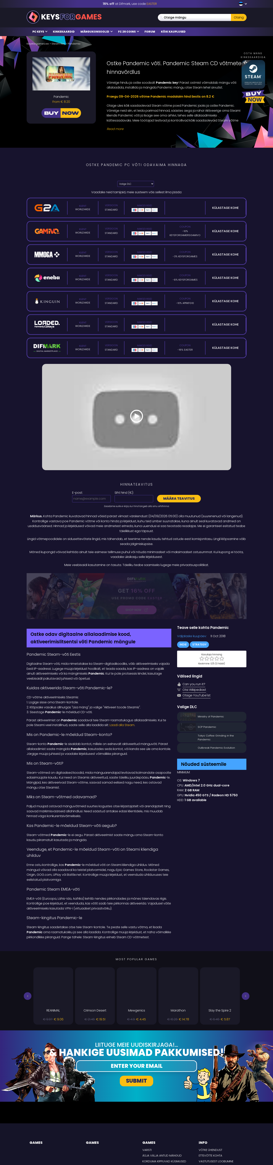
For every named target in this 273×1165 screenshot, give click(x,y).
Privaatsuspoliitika (213, 1126)
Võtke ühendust (210, 1109)
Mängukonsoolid (96, 32)
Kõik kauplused (173, 32)
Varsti (147, 1109)
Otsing (239, 17)
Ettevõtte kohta (210, 1115)
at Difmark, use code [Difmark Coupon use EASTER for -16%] (130, 4)
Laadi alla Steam (122, 684)
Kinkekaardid (64, 32)
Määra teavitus (179, 498)
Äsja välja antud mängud (162, 1115)
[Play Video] (136, 417)
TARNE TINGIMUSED (211, 1132)
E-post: (77, 492)
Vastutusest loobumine (216, 1120)
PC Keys (39, 32)
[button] (27, 955)
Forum (150, 32)
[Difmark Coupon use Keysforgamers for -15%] (137, 575)
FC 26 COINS (128, 32)
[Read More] (174, 129)
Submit (136, 1040)
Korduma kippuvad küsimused (164, 1120)
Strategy (199, 604)
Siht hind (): (124, 492)
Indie (183, 604)
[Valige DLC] (135, 184)
